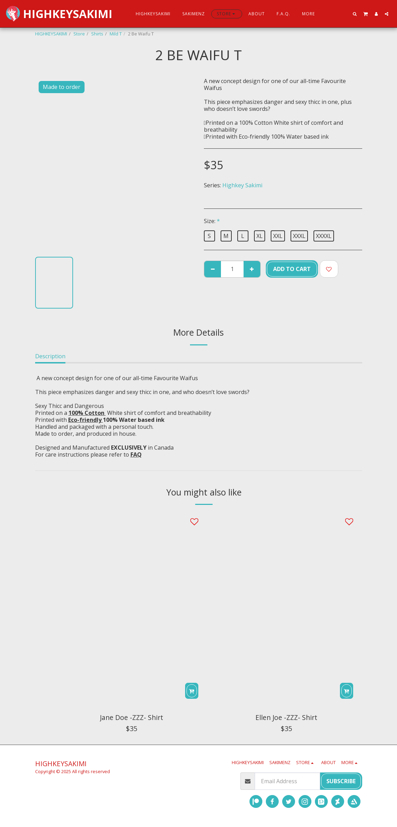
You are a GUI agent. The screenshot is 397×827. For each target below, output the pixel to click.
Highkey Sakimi (242, 185)
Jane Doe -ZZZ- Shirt (131, 717)
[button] (355, 13)
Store (79, 34)
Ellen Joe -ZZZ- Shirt (286, 717)
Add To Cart (292, 269)
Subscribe (341, 781)
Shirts (97, 34)
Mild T (116, 34)
